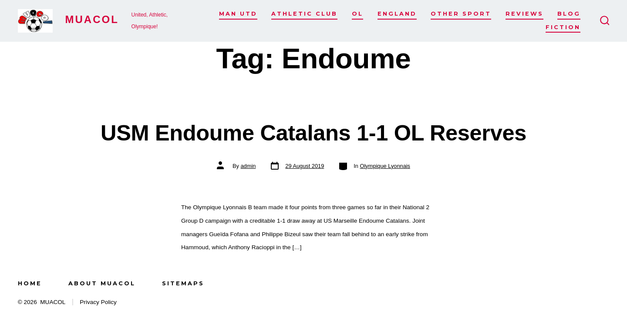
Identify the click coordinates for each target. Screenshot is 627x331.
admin (248, 166)
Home (30, 283)
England (397, 13)
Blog (568, 13)
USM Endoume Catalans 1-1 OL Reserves (313, 132)
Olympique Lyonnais (385, 166)
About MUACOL (101, 283)
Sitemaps (183, 283)
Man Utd (238, 13)
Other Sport (461, 13)
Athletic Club (304, 13)
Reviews (524, 13)
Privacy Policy (98, 302)
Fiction (563, 27)
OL (357, 13)
